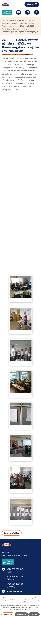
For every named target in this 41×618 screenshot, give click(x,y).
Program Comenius (9, 26)
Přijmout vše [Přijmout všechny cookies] (7, 614)
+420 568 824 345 (15, 569)
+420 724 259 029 (15, 584)
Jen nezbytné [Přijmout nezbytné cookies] (21, 614)
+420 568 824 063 (15, 576)
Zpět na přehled (11, 533)
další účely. (25, 602)
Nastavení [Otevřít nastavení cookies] (34, 614)
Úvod (4, 20)
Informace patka (27, 23)
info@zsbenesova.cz (16, 591)
